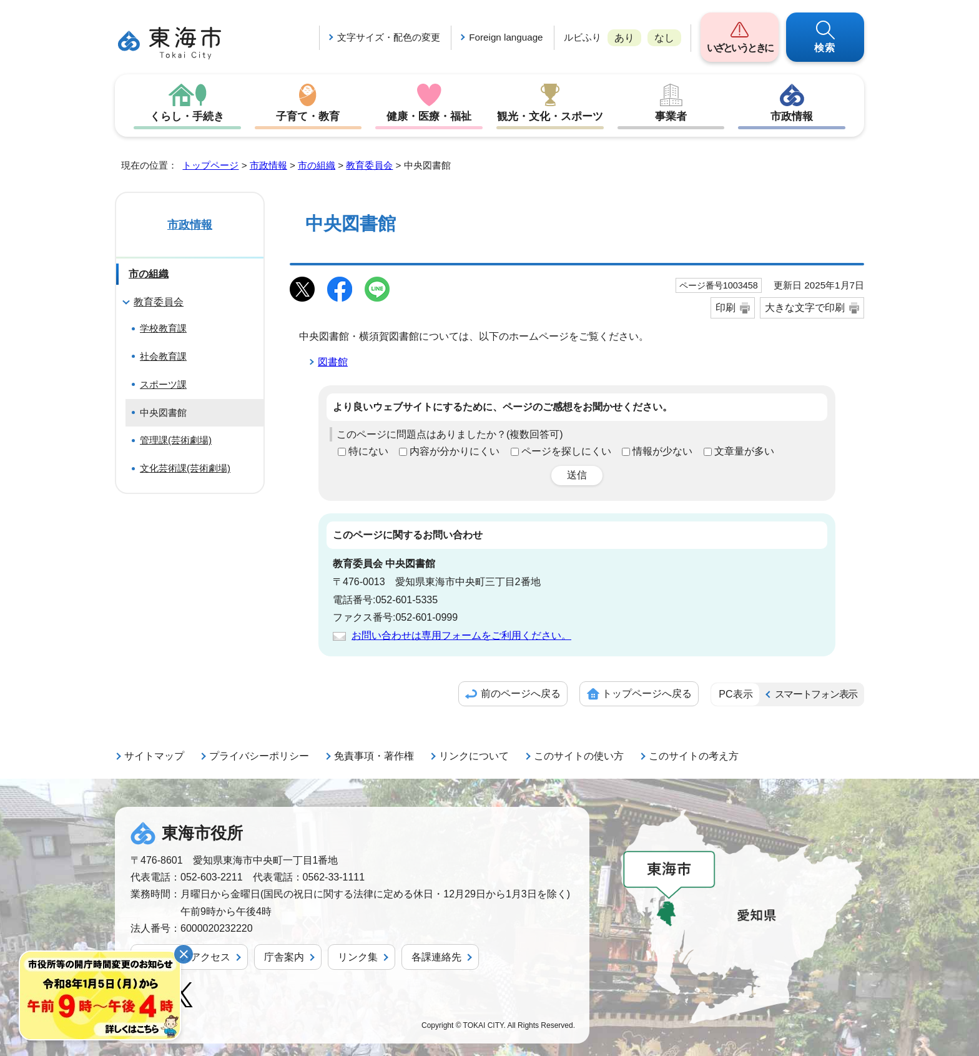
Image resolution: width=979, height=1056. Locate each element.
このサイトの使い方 (579, 756)
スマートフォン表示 (816, 694)
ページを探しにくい (566, 451)
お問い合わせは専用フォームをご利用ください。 (461, 635)
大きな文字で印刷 (805, 307)
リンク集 (358, 957)
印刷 (725, 307)
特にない (368, 451)
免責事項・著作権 (374, 756)
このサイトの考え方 (694, 756)
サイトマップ (154, 756)
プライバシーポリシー (259, 756)
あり (624, 37)
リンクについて (474, 756)
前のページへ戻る (521, 693)
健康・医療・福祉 (429, 116)
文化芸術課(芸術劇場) (185, 468)
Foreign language (506, 37)
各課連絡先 (436, 957)
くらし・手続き (187, 116)
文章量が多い (744, 451)
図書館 (333, 362)
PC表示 (735, 694)
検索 (825, 47)
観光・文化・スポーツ (550, 116)
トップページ (210, 165)
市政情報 (791, 116)
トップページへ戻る (647, 693)
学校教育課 (163, 328)
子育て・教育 (308, 116)
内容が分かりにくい (454, 451)
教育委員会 (369, 165)
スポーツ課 (163, 384)
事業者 (671, 116)
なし (664, 37)
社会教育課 (163, 356)
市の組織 (316, 165)
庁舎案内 (284, 957)
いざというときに (739, 47)
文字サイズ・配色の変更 (388, 37)
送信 (577, 475)
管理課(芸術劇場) (176, 440)
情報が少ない (662, 451)
